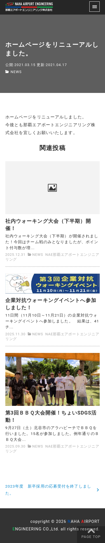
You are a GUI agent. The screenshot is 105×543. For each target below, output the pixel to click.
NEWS (16, 72)
